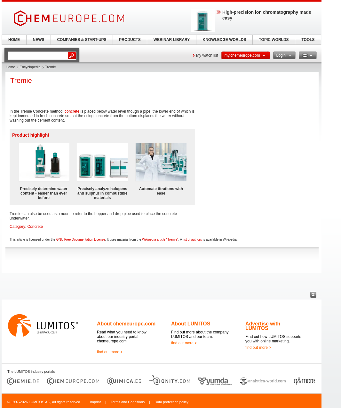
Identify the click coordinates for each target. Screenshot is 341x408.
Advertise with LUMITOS (262, 326)
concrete (72, 111)
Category (17, 226)
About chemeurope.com (126, 323)
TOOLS (307, 39)
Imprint (95, 402)
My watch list (207, 55)
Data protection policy (171, 402)
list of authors (192, 239)
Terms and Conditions (128, 402)
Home (10, 67)
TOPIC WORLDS (274, 39)
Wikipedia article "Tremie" (160, 239)
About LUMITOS (190, 323)
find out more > (110, 352)
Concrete (35, 226)
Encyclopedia (30, 67)
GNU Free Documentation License (80, 239)
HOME (14, 39)
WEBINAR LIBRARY (172, 39)
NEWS (38, 39)
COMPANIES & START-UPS (81, 39)
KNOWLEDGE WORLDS (224, 39)
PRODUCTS (129, 39)
